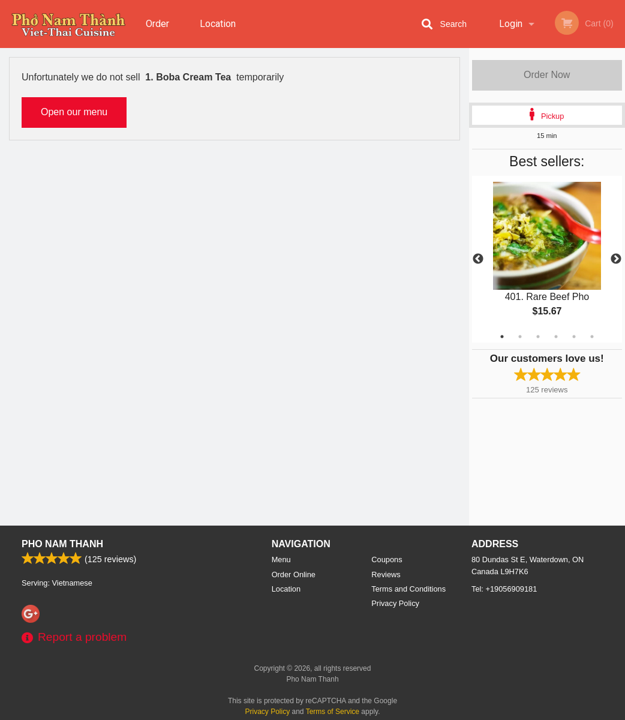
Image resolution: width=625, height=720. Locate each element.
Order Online (159, 33)
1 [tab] (502, 337)
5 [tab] (574, 337)
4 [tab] (556, 337)
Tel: (504, 588)
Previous (478, 259)
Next (616, 259)
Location (218, 23)
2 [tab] (520, 337)
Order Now (547, 75)
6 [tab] (592, 337)
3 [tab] (538, 337)
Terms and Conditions (408, 588)
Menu (281, 559)
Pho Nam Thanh (62, 544)
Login (510, 23)
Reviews (385, 574)
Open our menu (74, 112)
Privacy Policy (395, 603)
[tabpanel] (547, 259)
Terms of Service (332, 711)
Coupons (386, 559)
